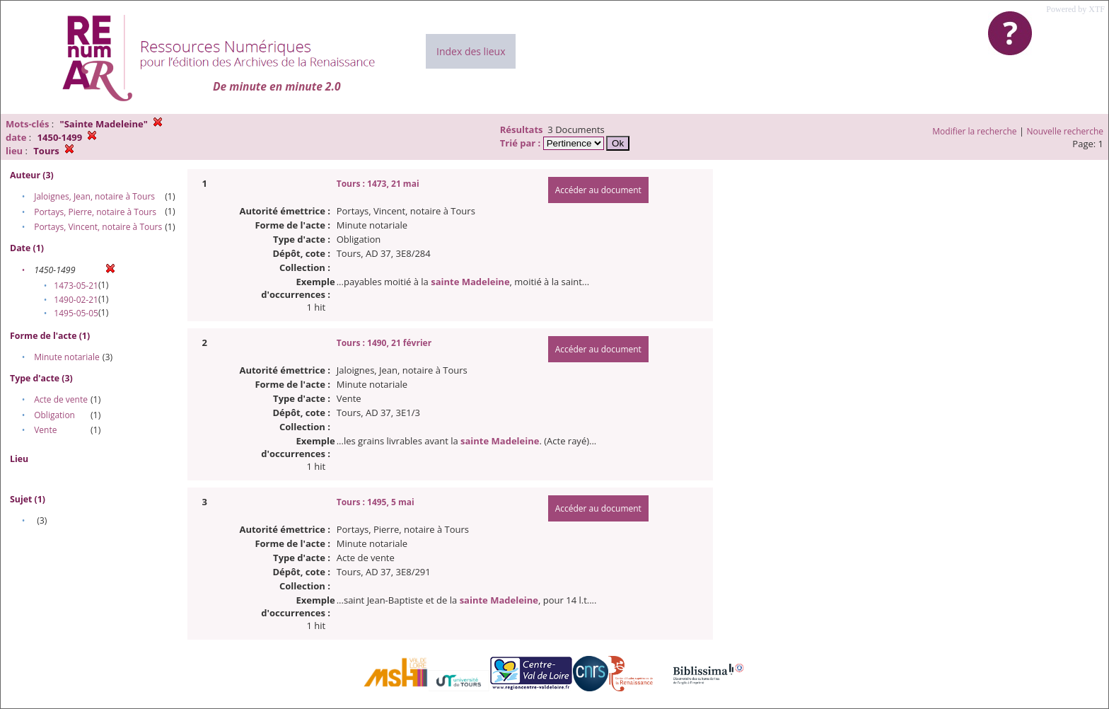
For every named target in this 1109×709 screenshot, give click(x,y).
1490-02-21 (76, 300)
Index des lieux (470, 51)
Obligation (54, 415)
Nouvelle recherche (1065, 131)
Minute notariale (67, 357)
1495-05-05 (76, 313)
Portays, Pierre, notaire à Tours (95, 212)
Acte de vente (61, 399)
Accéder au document (598, 190)
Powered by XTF (1075, 9)
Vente (45, 430)
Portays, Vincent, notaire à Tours (98, 227)
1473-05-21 (76, 285)
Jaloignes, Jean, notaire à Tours (94, 196)
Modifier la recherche (974, 131)
